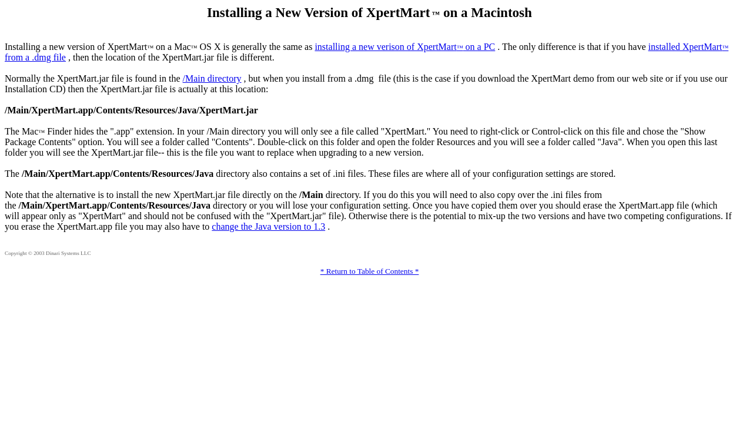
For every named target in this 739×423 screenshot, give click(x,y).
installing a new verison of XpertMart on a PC (405, 47)
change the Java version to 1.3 (268, 226)
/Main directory (212, 78)
